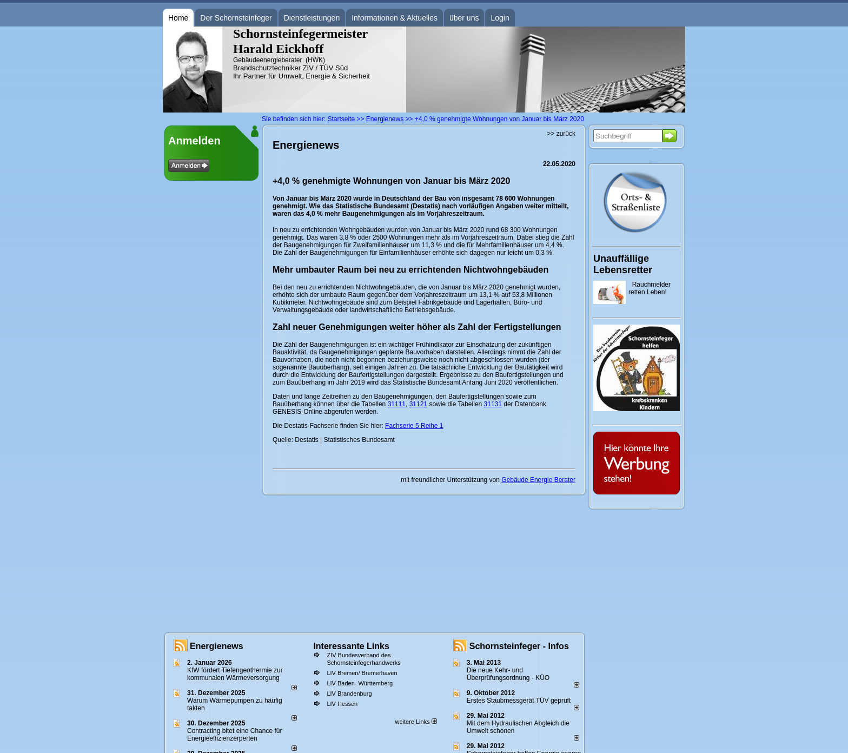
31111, (398, 404)
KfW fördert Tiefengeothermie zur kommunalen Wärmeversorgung (235, 674)
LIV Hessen (342, 704)
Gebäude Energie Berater (538, 480)
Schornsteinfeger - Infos (519, 646)
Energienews (216, 646)
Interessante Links (351, 646)
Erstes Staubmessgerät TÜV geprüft (519, 700)
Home (178, 18)
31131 (493, 404)
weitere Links (415, 721)
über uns (464, 18)
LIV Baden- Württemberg (360, 683)
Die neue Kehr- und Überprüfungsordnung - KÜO (508, 674)
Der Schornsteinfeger (235, 18)
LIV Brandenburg (349, 693)
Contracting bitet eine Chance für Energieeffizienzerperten (234, 734)
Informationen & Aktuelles (395, 18)
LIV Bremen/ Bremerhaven (362, 673)
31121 (418, 404)
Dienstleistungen (312, 18)
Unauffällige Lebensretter (622, 264)
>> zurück (561, 133)
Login (500, 18)
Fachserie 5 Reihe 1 (414, 426)
